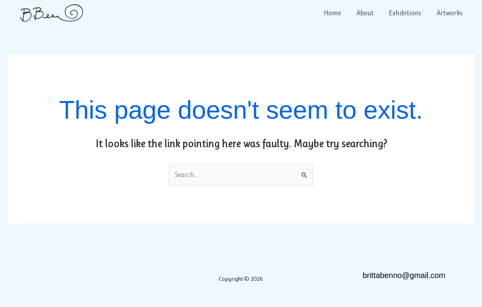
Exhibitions (406, 13)
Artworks (450, 13)
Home (336, 13)
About (367, 13)
